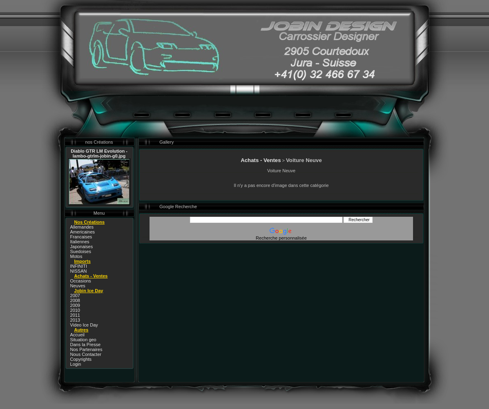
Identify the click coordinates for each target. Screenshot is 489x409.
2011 (75, 315)
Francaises (81, 236)
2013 (75, 320)
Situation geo (83, 339)
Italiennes (79, 241)
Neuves (77, 285)
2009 (75, 305)
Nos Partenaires (86, 349)
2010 (75, 310)
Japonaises (81, 246)
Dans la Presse (85, 344)
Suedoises (80, 251)
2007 (75, 295)
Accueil (77, 334)
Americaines (82, 231)
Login (75, 364)
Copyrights (81, 359)
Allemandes (82, 227)
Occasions (80, 280)
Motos (76, 256)
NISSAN (78, 271)
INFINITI (78, 266)
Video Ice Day (84, 324)
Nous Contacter (85, 354)
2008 (75, 300)
